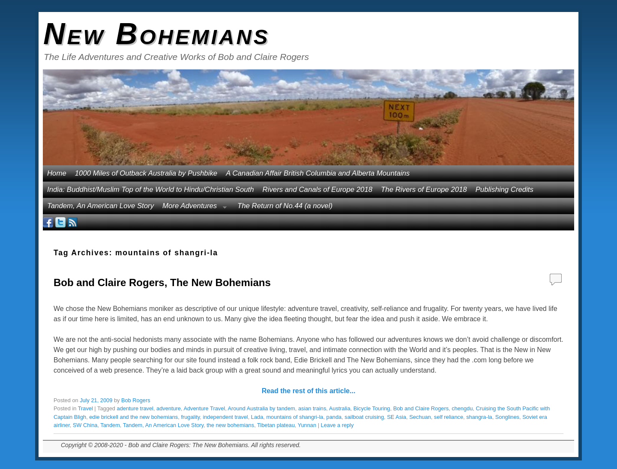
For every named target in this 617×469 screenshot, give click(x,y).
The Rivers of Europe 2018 (424, 189)
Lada (257, 417)
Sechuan (420, 417)
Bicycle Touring (371, 408)
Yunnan (307, 425)
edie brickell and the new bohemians (133, 417)
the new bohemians (230, 425)
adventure (168, 408)
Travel (85, 408)
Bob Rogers (135, 400)
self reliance (448, 417)
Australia (339, 408)
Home (56, 173)
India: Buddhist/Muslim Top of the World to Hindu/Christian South (150, 189)
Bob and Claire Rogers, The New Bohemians (162, 282)
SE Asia (396, 417)
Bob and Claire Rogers (421, 408)
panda (334, 417)
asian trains (312, 408)
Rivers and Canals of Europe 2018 (318, 189)
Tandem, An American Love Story (100, 206)
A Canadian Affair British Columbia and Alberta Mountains (318, 173)
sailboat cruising (364, 417)
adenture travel (135, 408)
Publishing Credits (504, 189)
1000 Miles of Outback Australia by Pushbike (146, 173)
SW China (85, 425)
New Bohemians (156, 34)
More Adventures (192, 208)
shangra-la (479, 417)
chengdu (462, 408)
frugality (190, 417)
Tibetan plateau (276, 425)
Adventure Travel (204, 408)
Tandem (110, 425)
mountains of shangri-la (294, 417)
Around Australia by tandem (261, 408)
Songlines (507, 417)
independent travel (225, 417)
